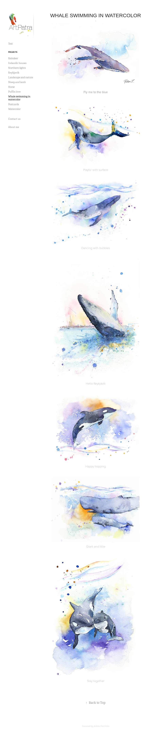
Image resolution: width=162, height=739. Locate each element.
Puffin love (14, 91)
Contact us (14, 118)
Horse (11, 86)
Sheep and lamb (17, 82)
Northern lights (17, 67)
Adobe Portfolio (101, 726)
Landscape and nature (20, 77)
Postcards (13, 104)
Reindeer (13, 58)
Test (10, 43)
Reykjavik (13, 72)
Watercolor (14, 109)
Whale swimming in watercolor (19, 98)
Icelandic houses (17, 63)
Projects (12, 52)
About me (13, 127)
